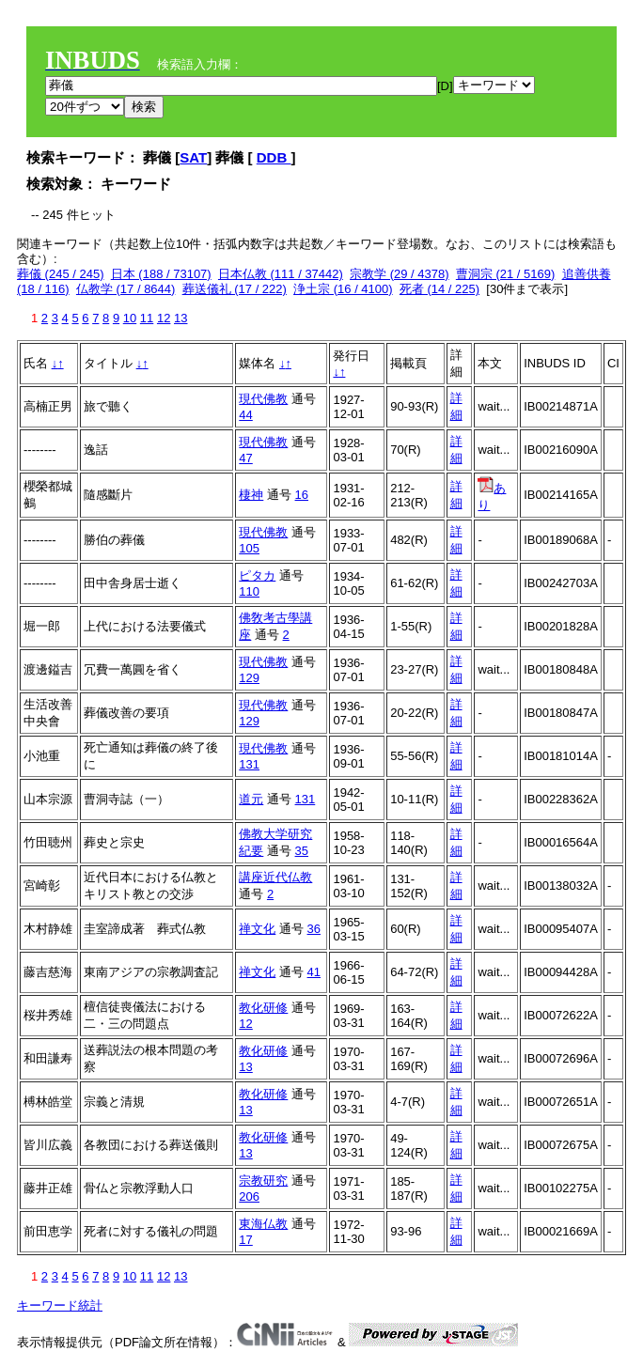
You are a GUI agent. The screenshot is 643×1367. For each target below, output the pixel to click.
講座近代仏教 (275, 877)
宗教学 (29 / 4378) (399, 274)
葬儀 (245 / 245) (60, 274)
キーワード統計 (59, 1305)
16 (301, 495)
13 (180, 318)
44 (245, 415)
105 (249, 548)
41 (314, 972)
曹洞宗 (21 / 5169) (506, 274)
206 (249, 1196)
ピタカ (257, 575)
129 (249, 678)
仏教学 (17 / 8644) (126, 289)
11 (146, 318)
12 (163, 318)
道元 (251, 799)
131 (249, 764)
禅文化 (257, 929)
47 (245, 458)
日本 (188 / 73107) (161, 274)
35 (301, 851)
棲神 (251, 495)
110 (249, 591)
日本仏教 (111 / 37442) (280, 274)
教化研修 (263, 1008)
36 (314, 929)
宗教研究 (263, 1180)
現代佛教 (263, 399)
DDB (274, 157)
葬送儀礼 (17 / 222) (234, 289)
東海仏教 (263, 1224)
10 (129, 318)
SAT (193, 157)
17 (245, 1240)
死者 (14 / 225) (439, 289)
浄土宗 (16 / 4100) (343, 289)
